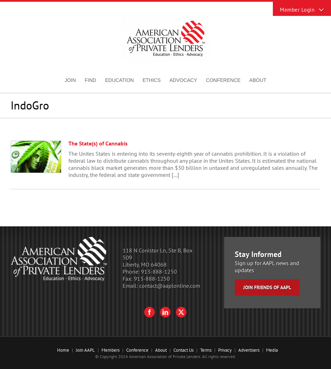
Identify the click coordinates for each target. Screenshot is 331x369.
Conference (137, 350)
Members (110, 350)
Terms (206, 350)
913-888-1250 (159, 271)
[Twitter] (181, 312)
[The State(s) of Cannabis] (36, 157)
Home (63, 350)
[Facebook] (149, 312)
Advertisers (248, 350)
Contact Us (183, 350)
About (161, 350)
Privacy (225, 350)
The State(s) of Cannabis (98, 143)
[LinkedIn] (165, 312)
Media (272, 350)
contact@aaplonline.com (169, 285)
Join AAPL (85, 350)
